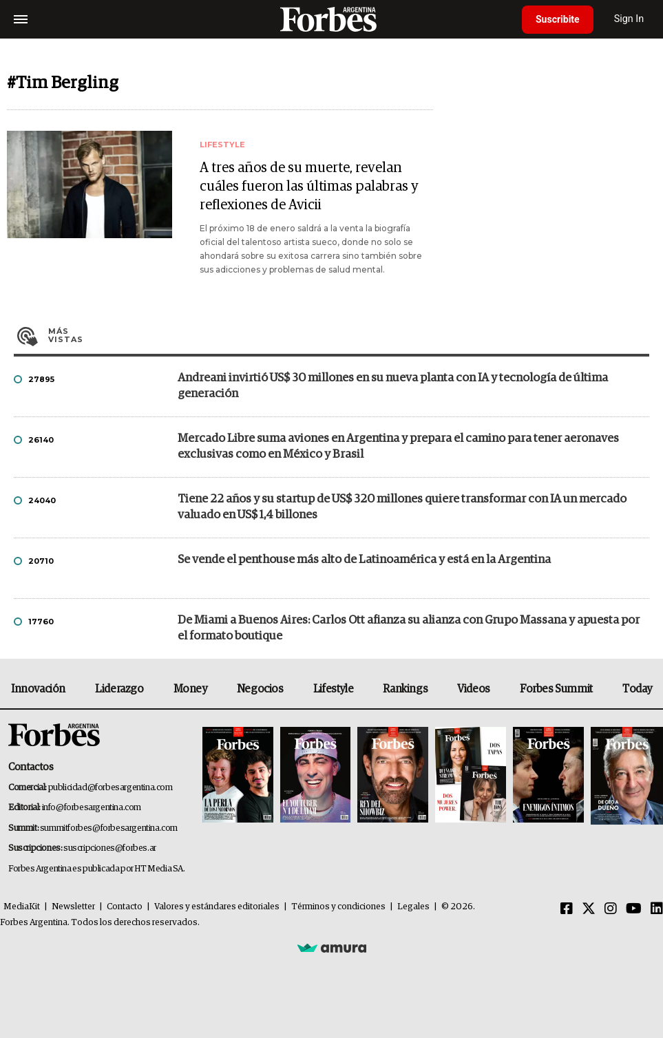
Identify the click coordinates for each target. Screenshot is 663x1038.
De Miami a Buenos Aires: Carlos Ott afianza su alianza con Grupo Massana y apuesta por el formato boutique (409, 628)
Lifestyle (333, 689)
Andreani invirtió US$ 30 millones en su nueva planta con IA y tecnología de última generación (393, 386)
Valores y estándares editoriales (217, 906)
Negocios (260, 689)
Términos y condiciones (338, 906)
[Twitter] (589, 909)
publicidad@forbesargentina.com (110, 787)
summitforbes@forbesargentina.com (109, 828)
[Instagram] (610, 909)
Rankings (405, 689)
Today (637, 689)
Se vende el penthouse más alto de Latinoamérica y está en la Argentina (364, 560)
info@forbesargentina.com (91, 807)
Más (348, 335)
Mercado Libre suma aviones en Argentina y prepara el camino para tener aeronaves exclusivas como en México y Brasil (398, 446)
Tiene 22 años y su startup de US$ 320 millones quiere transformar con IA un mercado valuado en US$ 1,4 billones (402, 507)
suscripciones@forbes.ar (109, 848)
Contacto (125, 906)
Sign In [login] (629, 19)
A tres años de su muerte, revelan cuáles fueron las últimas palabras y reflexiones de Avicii (309, 186)
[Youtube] (634, 909)
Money (190, 689)
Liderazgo (119, 689)
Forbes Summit (556, 689)
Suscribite (558, 19)
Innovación (38, 689)
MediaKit (21, 906)
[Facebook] (566, 909)
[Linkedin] (657, 909)
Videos (473, 689)
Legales (413, 906)
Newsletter (73, 906)
